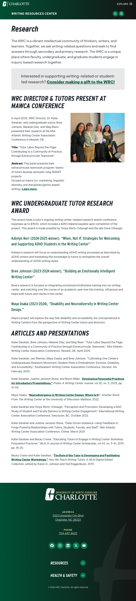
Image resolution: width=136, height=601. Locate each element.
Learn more (29, 189)
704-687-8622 (68, 533)
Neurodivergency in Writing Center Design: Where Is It (63, 395)
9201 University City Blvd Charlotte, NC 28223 (68, 518)
